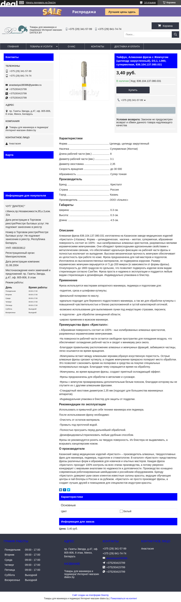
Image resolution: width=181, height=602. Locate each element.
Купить (133, 89)
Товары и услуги (41, 46)
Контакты (97, 46)
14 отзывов (150, 2)
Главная (13, 46)
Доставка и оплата (127, 46)
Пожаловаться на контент (124, 598)
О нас (71, 46)
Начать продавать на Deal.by (41, 2)
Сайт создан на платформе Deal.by (90, 595)
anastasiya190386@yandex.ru (25, 85)
